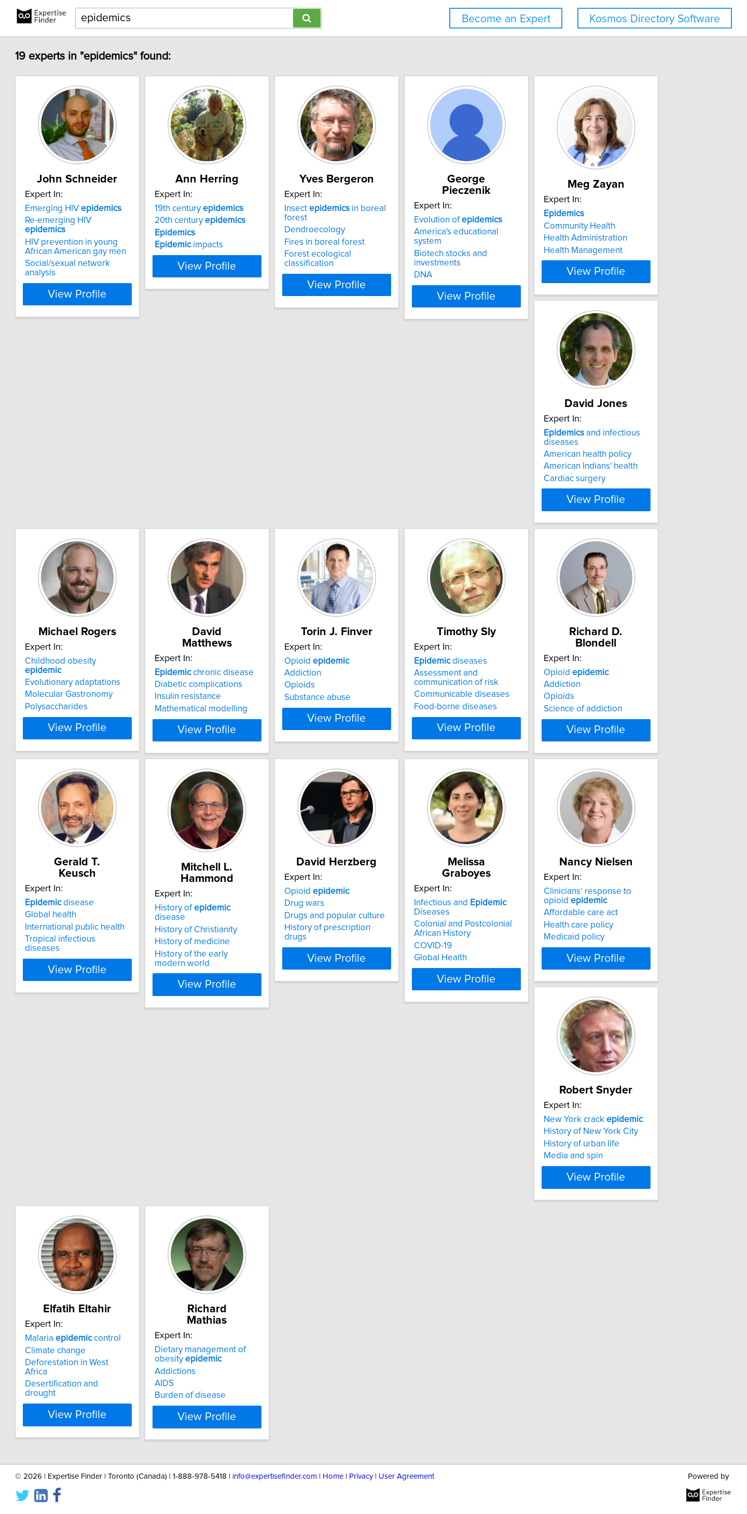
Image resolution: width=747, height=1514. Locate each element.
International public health (589, 700)
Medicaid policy (569, 955)
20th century (273, 220)
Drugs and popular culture (278, 934)
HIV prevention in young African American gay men (133, 237)
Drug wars (248, 922)
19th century (272, 208)
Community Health (108, 460)
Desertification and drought (281, 1180)
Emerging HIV (120, 208)
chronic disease (588, 442)
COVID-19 (402, 943)
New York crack (121, 1143)
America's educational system (596, 220)
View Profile (137, 275)
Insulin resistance (572, 466)
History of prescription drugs (283, 946)
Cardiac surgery (258, 488)
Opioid (104, 676)
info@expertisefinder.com (274, 1476)
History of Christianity (113, 927)
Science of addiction (422, 712)
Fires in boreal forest (423, 232)
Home (333, 1476)
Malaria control (276, 1143)
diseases (264, 676)
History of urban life (110, 1168)
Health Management (111, 484)
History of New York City (119, 1155)
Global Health (409, 955)
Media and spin (101, 1180)
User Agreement (406, 1476)
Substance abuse (105, 712)
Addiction (90, 688)
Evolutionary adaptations (431, 454)
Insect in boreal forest (446, 208)
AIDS (393, 1177)
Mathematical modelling (585, 478)
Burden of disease (418, 1189)
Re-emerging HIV (126, 220)
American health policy (271, 463)
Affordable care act (576, 931)
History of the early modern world (137, 952)
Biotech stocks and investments (600, 232)
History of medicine (109, 939)
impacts (262, 244)
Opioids (87, 700)
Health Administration (114, 471)
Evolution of (583, 208)
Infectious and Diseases (448, 910)
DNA (548, 244)
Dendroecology (413, 220)
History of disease (126, 915)
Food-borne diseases (269, 721)
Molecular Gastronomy (427, 466)
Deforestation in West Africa (282, 1168)
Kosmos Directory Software (654, 18)
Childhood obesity (438, 442)
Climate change (258, 1155)
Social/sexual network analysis (131, 254)
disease (573, 676)
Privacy (361, 1476)
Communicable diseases (275, 709)
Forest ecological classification (442, 244)
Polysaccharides (414, 478)
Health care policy (573, 943)
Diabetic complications (583, 454)
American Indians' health (275, 476)
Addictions (403, 1165)
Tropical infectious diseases (592, 712)
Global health (564, 688)
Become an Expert (506, 18)
